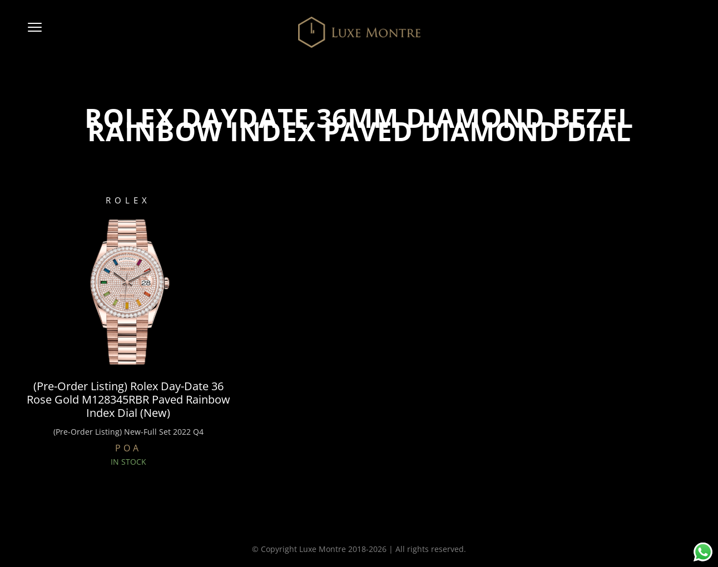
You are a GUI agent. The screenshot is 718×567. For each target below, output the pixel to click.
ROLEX (128, 200)
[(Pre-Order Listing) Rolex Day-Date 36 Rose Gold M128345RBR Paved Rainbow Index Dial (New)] (128, 290)
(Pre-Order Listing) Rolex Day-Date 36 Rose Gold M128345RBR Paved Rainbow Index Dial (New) (128, 400)
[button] (35, 32)
